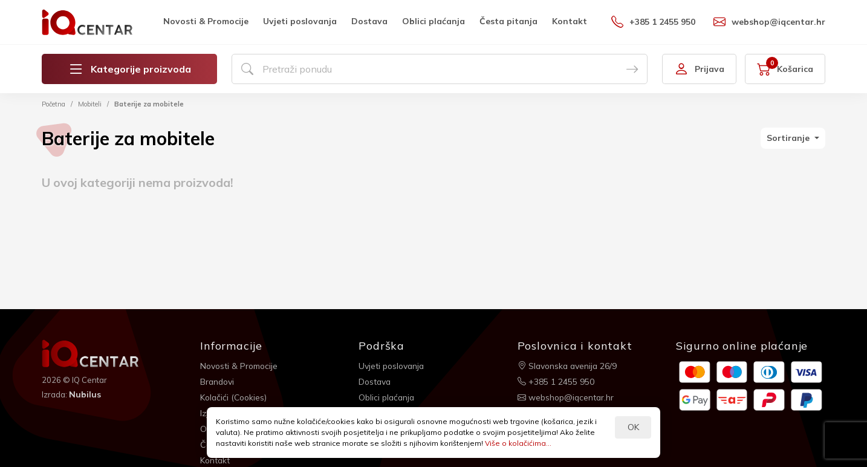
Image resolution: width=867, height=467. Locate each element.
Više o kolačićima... (518, 443)
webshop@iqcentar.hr (769, 22)
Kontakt (569, 21)
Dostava (369, 21)
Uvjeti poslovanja (300, 21)
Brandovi (218, 381)
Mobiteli (90, 104)
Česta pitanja (508, 21)
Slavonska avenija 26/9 (569, 365)
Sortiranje (789, 137)
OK (633, 427)
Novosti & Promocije (205, 21)
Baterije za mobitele (149, 104)
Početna (53, 104)
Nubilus (85, 394)
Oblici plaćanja (433, 21)
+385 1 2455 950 (653, 22)
